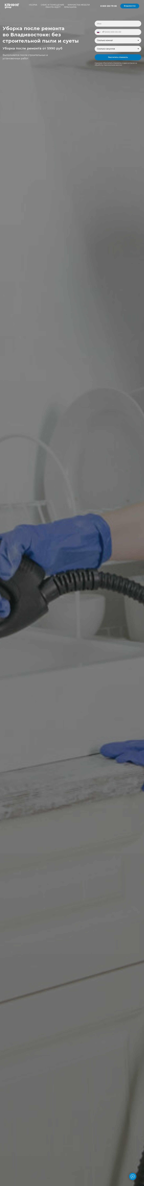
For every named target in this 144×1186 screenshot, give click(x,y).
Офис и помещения (52, 5)
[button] (129, 6)
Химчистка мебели (79, 5)
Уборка (33, 5)
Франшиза (70, 7)
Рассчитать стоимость (118, 57)
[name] (118, 24)
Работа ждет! (53, 7)
